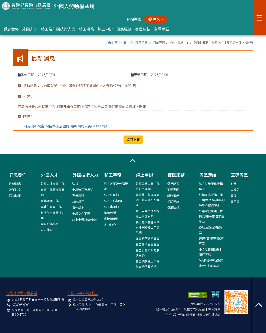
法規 (75, 183)
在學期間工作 (50, 200)
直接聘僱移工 (113, 218)
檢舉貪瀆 (214, 309)
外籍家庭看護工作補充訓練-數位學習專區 (211, 216)
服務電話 (173, 195)
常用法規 (173, 207)
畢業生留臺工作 (51, 206)
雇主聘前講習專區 (148, 238)
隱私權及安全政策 (168, 309)
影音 (233, 183)
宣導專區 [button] (161, 29)
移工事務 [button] (86, 29)
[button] (133, 160)
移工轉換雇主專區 (148, 244)
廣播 (233, 195)
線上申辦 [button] (105, 29)
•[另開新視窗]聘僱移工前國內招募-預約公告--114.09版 (65, 125)
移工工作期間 (113, 200)
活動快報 (15, 195)
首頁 (113, 42)
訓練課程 (78, 201)
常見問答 (173, 183)
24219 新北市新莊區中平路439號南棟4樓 (38, 299)
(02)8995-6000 (20, 304)
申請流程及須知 (82, 189)
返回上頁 (133, 139)
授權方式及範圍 (194, 309)
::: (14, 43)
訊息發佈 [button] (11, 29)
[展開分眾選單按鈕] (259, 17)
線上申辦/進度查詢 (84, 219)
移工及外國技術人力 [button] (58, 29)
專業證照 (78, 195)
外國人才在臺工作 (53, 183)
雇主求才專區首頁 (135, 42)
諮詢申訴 (110, 212)
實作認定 (78, 207)
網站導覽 (134, 19)
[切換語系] (155, 19)
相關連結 (173, 201)
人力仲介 (47, 229)
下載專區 (173, 189)
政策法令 (15, 189)
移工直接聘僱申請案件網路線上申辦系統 (148, 227)
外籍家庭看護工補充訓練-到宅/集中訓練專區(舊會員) (212, 199)
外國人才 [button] (29, 29)
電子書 (234, 201)
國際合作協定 (50, 223)
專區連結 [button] (142, 29)
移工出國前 (111, 206)
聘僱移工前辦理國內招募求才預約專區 (148, 199)
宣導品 (234, 189)
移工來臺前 (111, 194)
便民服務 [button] (124, 29)
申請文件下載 (81, 213)
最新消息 (15, 183)
